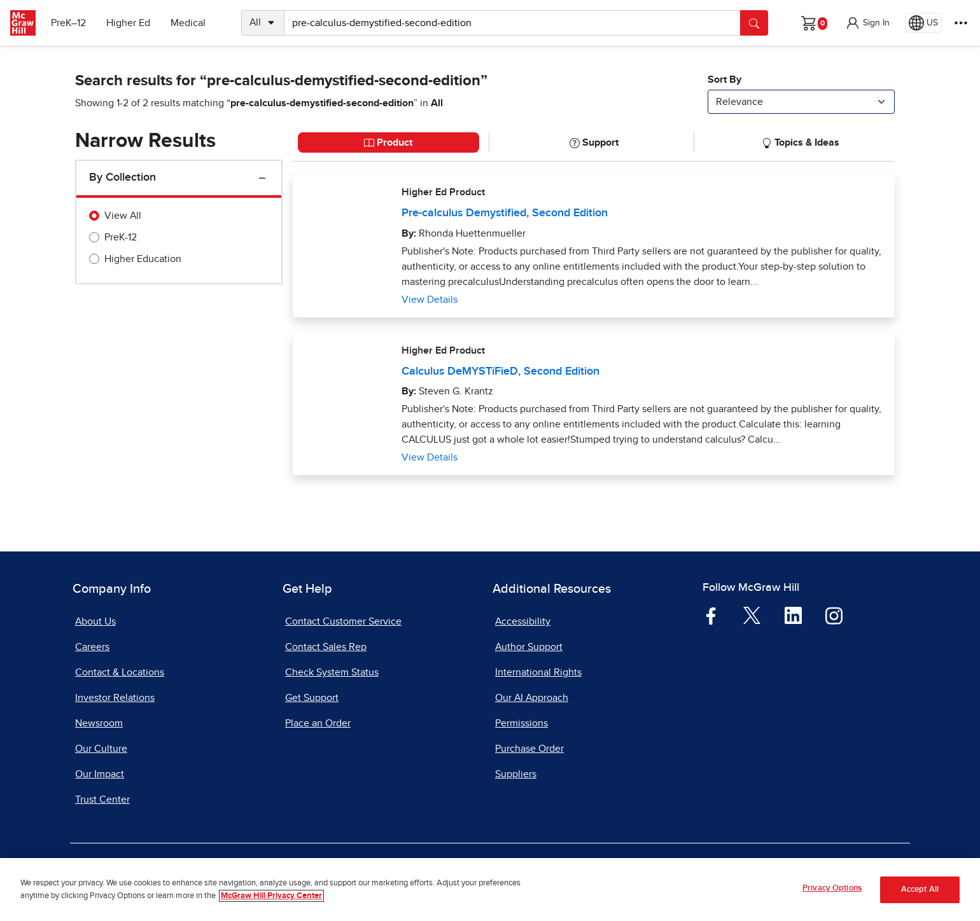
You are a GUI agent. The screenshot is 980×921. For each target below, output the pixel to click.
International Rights (538, 672)
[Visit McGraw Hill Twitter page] (751, 615)
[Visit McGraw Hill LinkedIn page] (793, 615)
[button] (867, 23)
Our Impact (99, 774)
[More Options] (961, 23)
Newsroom (99, 723)
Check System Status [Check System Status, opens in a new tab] (332, 672)
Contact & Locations (119, 672)
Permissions (521, 723)
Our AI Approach (531, 698)
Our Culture (101, 749)
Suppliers (515, 774)
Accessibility (522, 621)
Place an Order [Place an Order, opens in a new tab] (318, 723)
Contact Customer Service (343, 621)
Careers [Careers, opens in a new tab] (92, 647)
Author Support (529, 647)
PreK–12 (68, 23)
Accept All (920, 889)
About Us (95, 621)
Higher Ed (128, 23)
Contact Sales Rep (326, 647)
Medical (188, 23)
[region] (490, 889)
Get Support (312, 698)
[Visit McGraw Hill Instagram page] (834, 615)
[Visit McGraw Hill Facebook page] (711, 615)
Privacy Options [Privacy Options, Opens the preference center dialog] (832, 888)
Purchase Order (529, 749)
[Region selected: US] (923, 23)
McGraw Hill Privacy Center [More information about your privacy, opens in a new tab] (271, 896)
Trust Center (102, 799)
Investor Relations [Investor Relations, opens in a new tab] (115, 698)
